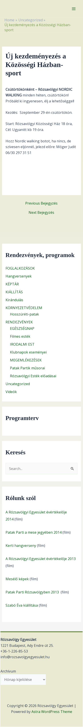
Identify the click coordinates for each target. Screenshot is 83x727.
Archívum (8, 671)
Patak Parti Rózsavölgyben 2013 (33, 592)
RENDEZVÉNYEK (19, 322)
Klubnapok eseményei (28, 352)
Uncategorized (18, 383)
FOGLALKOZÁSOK (20, 268)
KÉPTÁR (12, 284)
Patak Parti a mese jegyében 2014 (34, 532)
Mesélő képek (17, 579)
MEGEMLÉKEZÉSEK (26, 360)
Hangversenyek (19, 276)
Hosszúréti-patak (24, 314)
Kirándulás (14, 299)
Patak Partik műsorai (27, 368)
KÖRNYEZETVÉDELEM (24, 307)
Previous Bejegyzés (41, 203)
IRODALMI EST (22, 344)
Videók (11, 391)
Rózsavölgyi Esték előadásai (33, 375)
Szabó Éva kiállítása (22, 605)
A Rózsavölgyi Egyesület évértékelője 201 (40, 558)
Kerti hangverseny (21, 545)
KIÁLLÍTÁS (14, 292)
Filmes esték (20, 336)
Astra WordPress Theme (51, 711)
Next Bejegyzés (41, 212)
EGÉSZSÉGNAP (22, 328)
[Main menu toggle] (74, 9)
